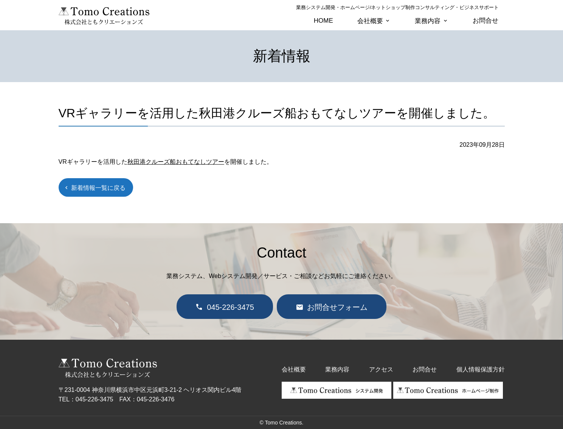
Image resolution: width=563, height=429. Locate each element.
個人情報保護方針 (480, 369)
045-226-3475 (230, 307)
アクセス (381, 369)
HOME (323, 20)
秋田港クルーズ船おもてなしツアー (175, 162)
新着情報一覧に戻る (98, 188)
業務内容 (427, 21)
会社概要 (370, 21)
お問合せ (485, 20)
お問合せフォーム (337, 307)
